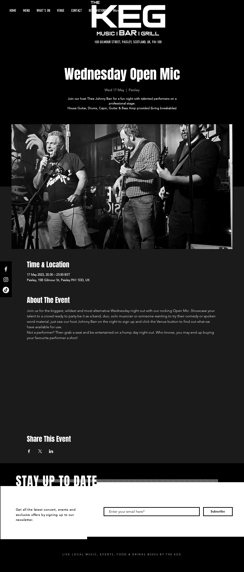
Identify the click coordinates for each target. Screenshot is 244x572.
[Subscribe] (218, 511)
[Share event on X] (40, 451)
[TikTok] (6, 290)
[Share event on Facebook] (29, 451)
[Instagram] (6, 279)
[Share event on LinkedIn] (51, 451)
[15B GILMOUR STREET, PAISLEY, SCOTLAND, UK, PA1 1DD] (128, 42)
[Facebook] (6, 269)
